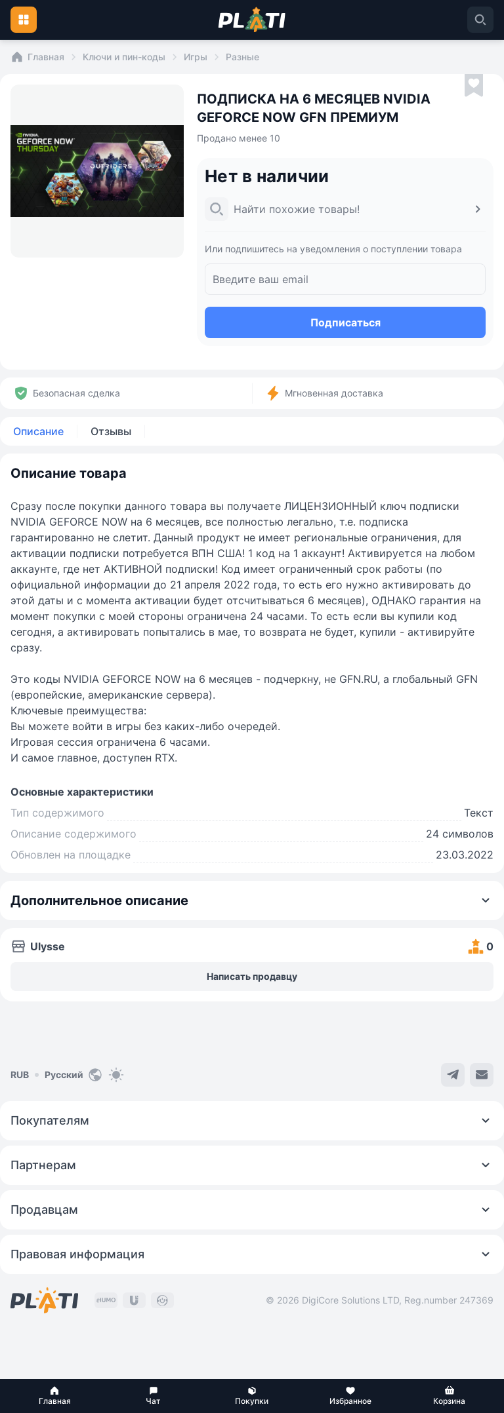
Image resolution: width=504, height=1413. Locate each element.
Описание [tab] (38, 431)
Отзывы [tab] (111, 431)
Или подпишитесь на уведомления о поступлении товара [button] (333, 248)
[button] (54, 1396)
